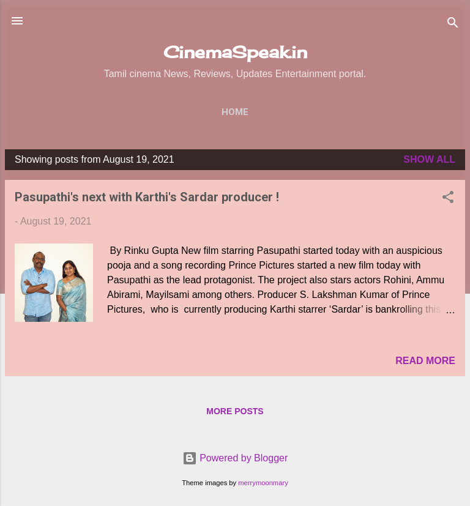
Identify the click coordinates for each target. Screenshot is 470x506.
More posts (234, 411)
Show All (429, 159)
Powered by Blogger (235, 458)
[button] (448, 199)
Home (235, 111)
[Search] (453, 24)
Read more (425, 360)
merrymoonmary (263, 482)
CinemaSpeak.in (235, 52)
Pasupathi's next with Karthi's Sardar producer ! (147, 197)
